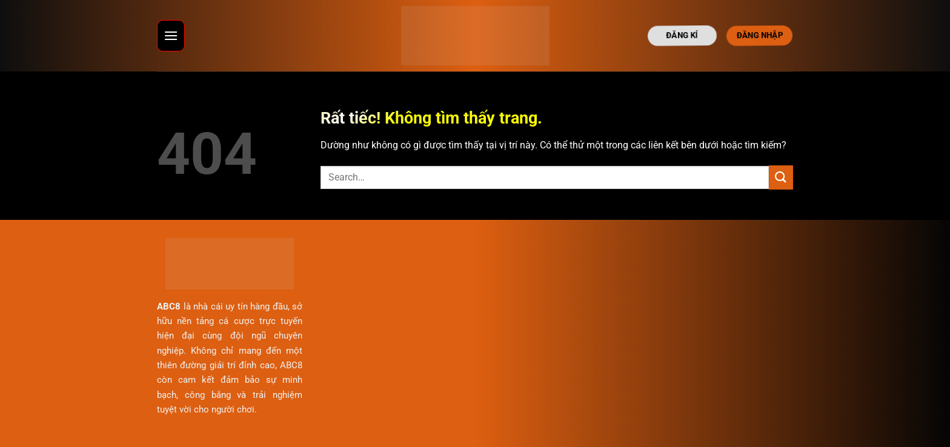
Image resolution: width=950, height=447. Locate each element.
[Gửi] (781, 177)
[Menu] (171, 35)
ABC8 (169, 306)
